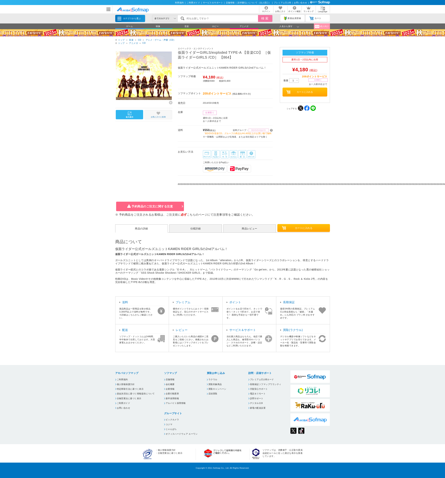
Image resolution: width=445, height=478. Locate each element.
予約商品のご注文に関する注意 (152, 206)
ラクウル (212, 379)
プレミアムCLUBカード (262, 379)
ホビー (215, 26)
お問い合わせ (300, 2)
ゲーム (129, 26)
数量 (291, 80)
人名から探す (286, 26)
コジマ (169, 424)
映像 (158, 26)
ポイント (235, 302)
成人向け (322, 26)
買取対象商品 (215, 384)
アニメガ (244, 26)
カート (315, 18)
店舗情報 (230, 2)
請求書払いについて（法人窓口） (254, 2)
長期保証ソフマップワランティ (265, 384)
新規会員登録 (292, 18)
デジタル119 (256, 403)
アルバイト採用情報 (176, 403)
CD (139, 40)
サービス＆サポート (213, 2)
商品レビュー (249, 228)
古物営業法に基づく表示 (129, 398)
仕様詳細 (195, 228)
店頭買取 (212, 393)
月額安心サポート (259, 389)
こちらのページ (197, 214)
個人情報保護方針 (126, 384)
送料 (125, 302)
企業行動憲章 (172, 393)
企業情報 (170, 389)
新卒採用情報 (172, 398)
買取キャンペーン (217, 389)
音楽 (186, 26)
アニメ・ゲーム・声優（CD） (161, 40)
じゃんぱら (171, 429)
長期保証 (289, 302)
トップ (121, 40)
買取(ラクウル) (293, 330)
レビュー (182, 330)
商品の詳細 (141, 228)
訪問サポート (256, 398)
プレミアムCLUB (282, 2)
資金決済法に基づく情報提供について (136, 393)
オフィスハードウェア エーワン (182, 434)
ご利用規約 (122, 379)
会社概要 (170, 384)
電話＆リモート (258, 393)
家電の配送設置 (258, 408)
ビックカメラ (172, 419)
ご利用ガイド (193, 2)
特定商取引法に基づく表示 (130, 389)
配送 (125, 330)
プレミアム (183, 302)
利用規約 (179, 2)
